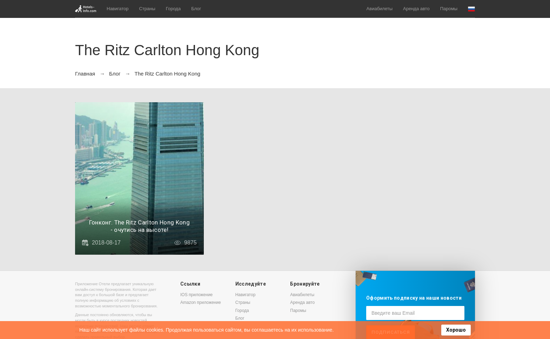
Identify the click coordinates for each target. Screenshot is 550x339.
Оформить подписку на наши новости (414, 298)
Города (173, 8)
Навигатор (117, 8)
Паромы (448, 8)
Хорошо (456, 330)
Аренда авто (416, 8)
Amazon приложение (200, 302)
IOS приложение (196, 294)
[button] (471, 9)
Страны (147, 8)
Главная (85, 74)
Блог (196, 8)
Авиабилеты (380, 8)
